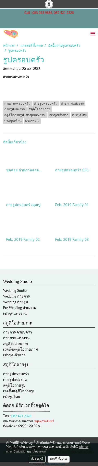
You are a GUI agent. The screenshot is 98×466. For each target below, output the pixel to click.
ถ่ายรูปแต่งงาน (15, 380)
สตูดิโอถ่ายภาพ (15, 344)
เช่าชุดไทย (11, 397)
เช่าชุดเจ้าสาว (14, 355)
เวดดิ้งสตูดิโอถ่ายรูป (19, 391)
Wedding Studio (15, 291)
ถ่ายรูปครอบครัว (16, 374)
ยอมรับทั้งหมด (58, 459)
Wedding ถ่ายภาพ (16, 296)
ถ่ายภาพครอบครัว (17, 332)
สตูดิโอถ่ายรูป (14, 385)
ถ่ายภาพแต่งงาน (16, 338)
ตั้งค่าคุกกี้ (37, 459)
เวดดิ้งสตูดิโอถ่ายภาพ (20, 349)
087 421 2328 (21, 416)
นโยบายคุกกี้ (39, 451)
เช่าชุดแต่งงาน (15, 313)
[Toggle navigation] (92, 33)
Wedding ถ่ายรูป (15, 302)
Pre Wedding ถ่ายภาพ (19, 308)
